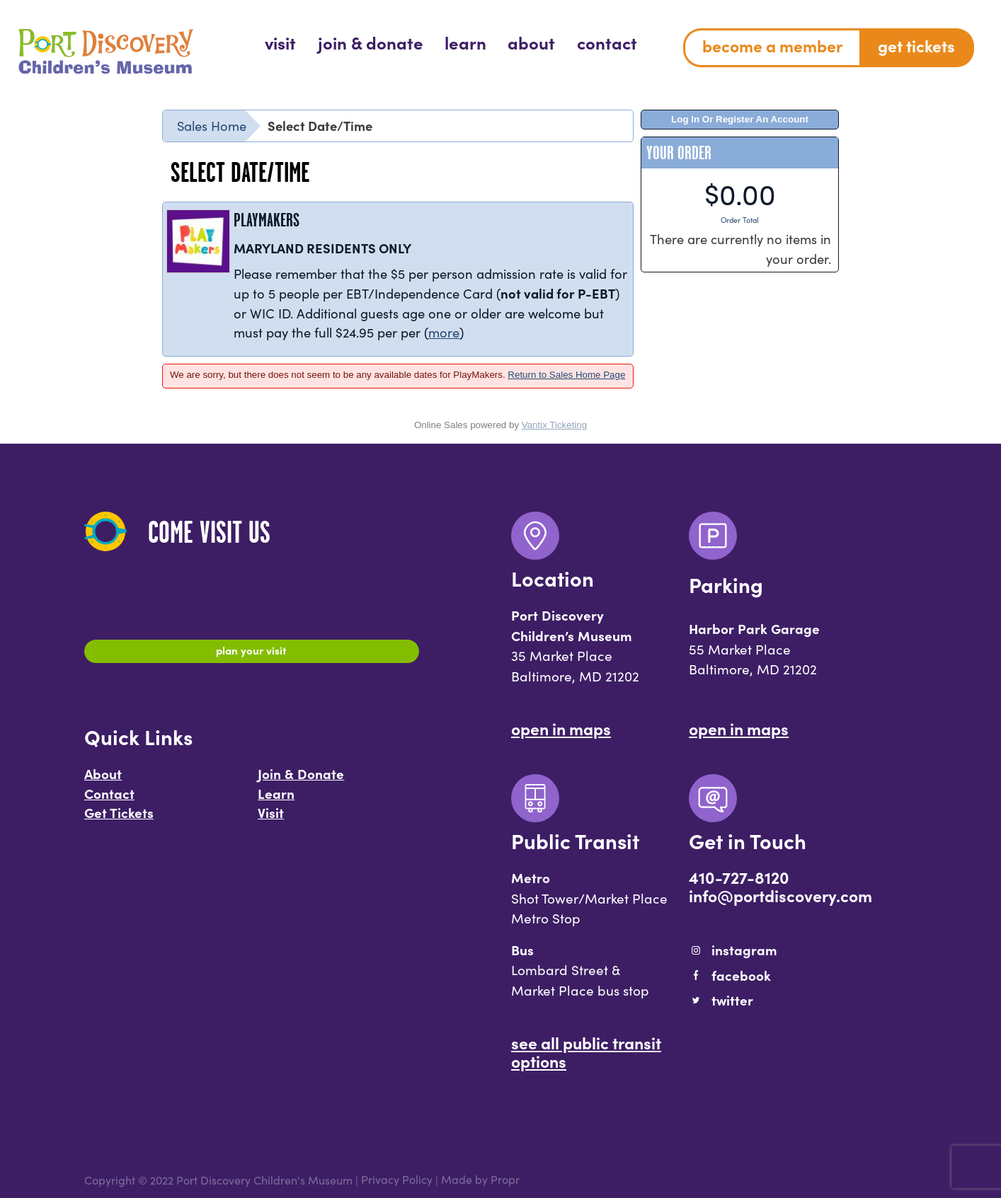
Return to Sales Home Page (566, 374)
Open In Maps (561, 728)
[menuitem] (280, 42)
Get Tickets (119, 819)
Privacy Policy (397, 1180)
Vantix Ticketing (554, 425)
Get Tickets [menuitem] (916, 45)
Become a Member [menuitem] (772, 45)
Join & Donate (301, 780)
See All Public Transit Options (586, 1051)
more (443, 332)
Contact (109, 799)
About (103, 780)
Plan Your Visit (251, 653)
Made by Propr (480, 1180)
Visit (271, 819)
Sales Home (211, 125)
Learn (276, 799)
